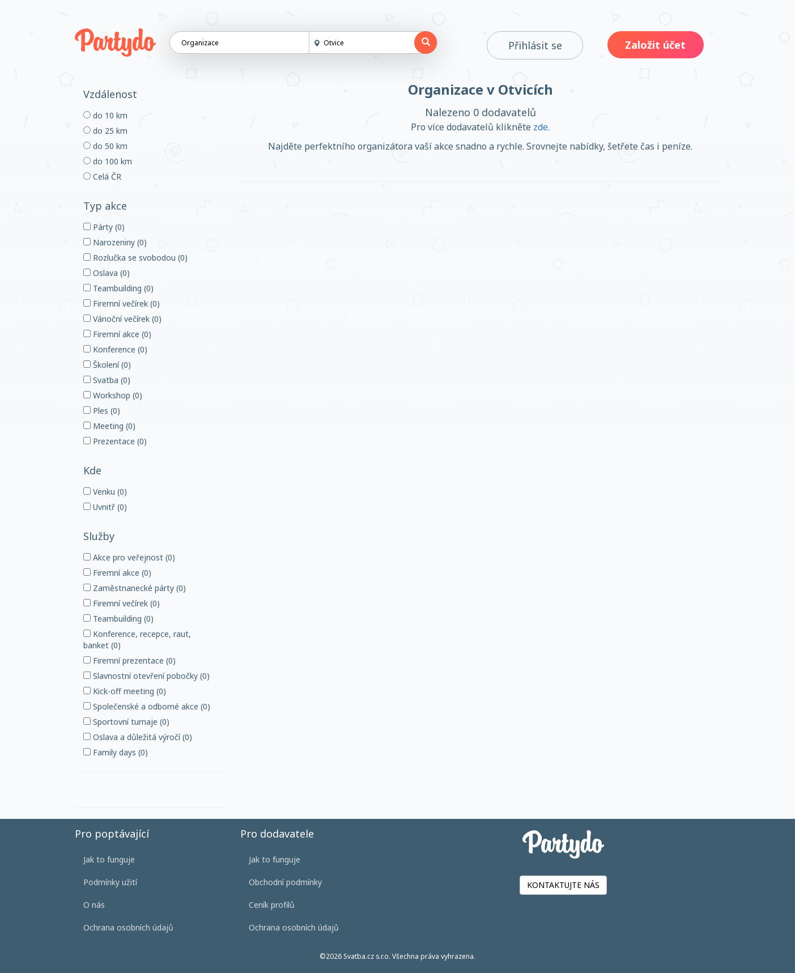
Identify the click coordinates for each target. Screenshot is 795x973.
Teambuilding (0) (118, 288)
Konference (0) (115, 349)
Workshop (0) (112, 395)
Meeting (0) (109, 425)
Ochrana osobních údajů (128, 927)
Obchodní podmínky (285, 882)
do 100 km (107, 161)
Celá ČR (102, 176)
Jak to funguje (109, 859)
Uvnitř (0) (105, 507)
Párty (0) (104, 227)
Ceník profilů (272, 904)
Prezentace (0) (115, 441)
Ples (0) (101, 410)
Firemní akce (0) (117, 334)
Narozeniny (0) (115, 242)
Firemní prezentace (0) (129, 660)
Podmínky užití (110, 882)
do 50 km (105, 146)
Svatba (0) (106, 380)
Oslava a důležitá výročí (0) (137, 737)
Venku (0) (105, 491)
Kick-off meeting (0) (124, 691)
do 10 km (105, 115)
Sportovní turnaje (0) (126, 721)
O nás (94, 904)
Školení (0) (107, 364)
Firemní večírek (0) (121, 303)
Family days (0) (115, 752)
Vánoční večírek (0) (122, 318)
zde (540, 127)
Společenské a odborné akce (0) (146, 706)
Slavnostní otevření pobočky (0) (146, 675)
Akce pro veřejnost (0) (129, 557)
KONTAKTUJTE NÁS (563, 884)
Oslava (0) (106, 272)
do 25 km (105, 130)
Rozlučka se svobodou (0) (135, 257)
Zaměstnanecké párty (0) (134, 588)
